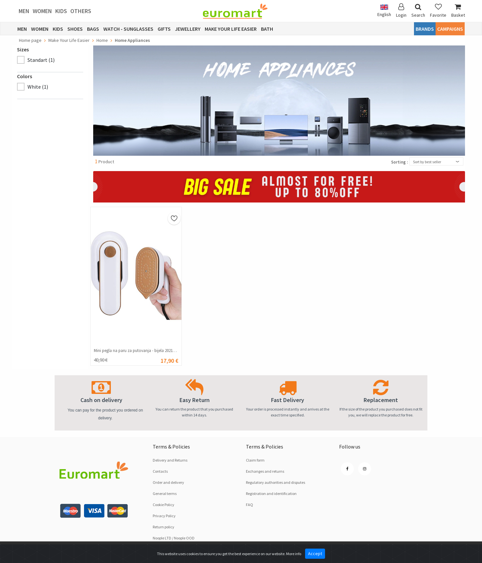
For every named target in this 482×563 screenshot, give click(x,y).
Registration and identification (271, 493)
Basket (458, 10)
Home (102, 40)
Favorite (438, 10)
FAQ (249, 504)
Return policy (163, 526)
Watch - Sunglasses (128, 29)
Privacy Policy (164, 515)
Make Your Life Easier (231, 29)
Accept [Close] (315, 553)
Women (42, 11)
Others (80, 11)
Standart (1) (41, 60)
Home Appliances (132, 40)
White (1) (37, 86)
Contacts (160, 471)
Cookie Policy (163, 504)
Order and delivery (168, 482)
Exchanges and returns (265, 471)
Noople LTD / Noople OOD (174, 538)
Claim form (255, 460)
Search (418, 10)
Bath (267, 29)
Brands (425, 29)
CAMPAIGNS (450, 29)
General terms (165, 493)
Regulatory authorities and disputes (275, 482)
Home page (30, 40)
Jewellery (187, 29)
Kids (61, 11)
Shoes (75, 29)
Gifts (164, 29)
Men (24, 11)
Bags (93, 29)
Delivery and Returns (170, 460)
